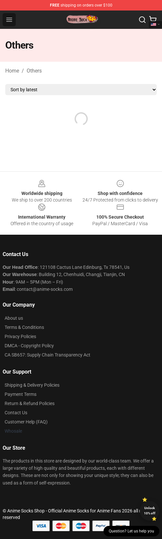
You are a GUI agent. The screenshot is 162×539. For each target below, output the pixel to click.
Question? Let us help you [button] (131, 531)
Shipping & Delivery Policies (32, 385)
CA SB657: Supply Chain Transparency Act (47, 354)
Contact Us (16, 412)
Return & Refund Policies (30, 403)
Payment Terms (20, 394)
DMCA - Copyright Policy (29, 345)
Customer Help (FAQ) (26, 421)
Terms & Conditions (24, 327)
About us (14, 318)
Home (12, 71)
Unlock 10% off (149, 510)
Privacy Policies (20, 336)
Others (34, 71)
